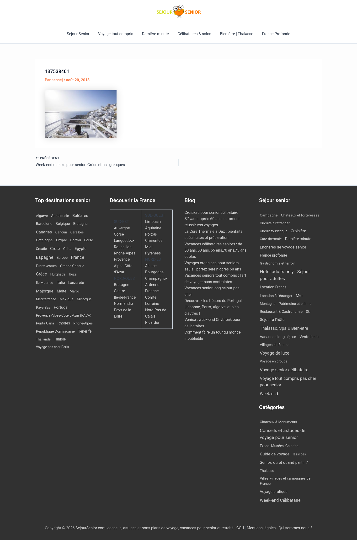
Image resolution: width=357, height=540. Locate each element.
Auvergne (122, 228)
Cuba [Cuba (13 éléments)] (67, 249)
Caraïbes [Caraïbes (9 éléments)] (77, 232)
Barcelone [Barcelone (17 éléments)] (44, 223)
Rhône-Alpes (124, 253)
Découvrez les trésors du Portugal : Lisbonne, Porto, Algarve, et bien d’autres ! (214, 307)
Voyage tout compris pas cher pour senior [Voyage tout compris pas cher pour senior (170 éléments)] (288, 381)
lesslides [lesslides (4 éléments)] (299, 454)
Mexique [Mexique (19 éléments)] (66, 299)
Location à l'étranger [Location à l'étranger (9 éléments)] (276, 296)
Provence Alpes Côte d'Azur (123, 265)
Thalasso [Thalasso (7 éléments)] (267, 471)
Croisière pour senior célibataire (211, 212)
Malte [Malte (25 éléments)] (61, 291)
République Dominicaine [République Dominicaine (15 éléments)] (55, 331)
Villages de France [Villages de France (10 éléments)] (274, 345)
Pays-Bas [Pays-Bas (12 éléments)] (43, 307)
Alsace (151, 266)
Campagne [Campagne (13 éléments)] (269, 215)
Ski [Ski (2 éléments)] (308, 311)
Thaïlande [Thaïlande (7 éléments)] (43, 339)
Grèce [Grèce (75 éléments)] (41, 274)
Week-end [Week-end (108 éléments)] (269, 393)
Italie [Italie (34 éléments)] (60, 282)
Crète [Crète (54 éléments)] (55, 248)
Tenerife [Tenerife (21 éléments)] (85, 331)
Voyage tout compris (117, 34)
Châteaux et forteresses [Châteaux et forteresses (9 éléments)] (300, 215)
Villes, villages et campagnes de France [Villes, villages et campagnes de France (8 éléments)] (285, 481)
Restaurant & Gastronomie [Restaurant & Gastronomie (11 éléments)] (281, 311)
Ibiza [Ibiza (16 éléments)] (72, 274)
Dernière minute (156, 34)
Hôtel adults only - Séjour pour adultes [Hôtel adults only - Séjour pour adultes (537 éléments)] (285, 275)
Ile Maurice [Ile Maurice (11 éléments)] (44, 283)
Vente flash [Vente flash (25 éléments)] (309, 337)
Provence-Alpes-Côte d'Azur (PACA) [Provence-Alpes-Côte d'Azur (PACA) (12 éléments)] (63, 315)
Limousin (153, 221)
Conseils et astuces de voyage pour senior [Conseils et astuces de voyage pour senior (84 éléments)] (282, 434)
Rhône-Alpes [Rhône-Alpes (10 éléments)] (83, 323)
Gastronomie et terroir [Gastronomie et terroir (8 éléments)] (277, 263)
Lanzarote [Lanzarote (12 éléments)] (76, 283)
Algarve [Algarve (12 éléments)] (42, 216)
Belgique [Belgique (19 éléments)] (63, 223)
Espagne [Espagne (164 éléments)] (44, 257)
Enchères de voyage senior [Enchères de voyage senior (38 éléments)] (283, 247)
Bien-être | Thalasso (235, 34)
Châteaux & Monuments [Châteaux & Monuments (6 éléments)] (278, 422)
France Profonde (273, 34)
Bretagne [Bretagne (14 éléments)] (80, 223)
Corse (119, 234)
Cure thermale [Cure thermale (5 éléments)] (271, 239)
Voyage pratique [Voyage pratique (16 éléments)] (274, 491)
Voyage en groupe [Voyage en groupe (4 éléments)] (273, 361)
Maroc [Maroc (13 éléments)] (75, 291)
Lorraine (152, 303)
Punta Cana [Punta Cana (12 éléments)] (45, 323)
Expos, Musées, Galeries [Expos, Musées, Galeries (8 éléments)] (279, 446)
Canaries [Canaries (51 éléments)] (44, 232)
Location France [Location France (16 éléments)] (273, 287)
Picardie (152, 322)
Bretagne (121, 284)
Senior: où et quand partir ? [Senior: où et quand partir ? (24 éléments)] (284, 462)
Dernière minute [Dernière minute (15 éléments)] (298, 239)
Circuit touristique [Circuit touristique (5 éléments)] (273, 231)
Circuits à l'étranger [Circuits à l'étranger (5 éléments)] (275, 223)
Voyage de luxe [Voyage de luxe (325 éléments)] (274, 353)
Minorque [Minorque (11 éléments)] (84, 299)
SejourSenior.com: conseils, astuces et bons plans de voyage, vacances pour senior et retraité (154, 528)
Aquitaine (153, 228)
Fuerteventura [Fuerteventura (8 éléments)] (46, 266)
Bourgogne (154, 272)
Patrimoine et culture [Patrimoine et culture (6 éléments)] (295, 304)
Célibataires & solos (194, 34)
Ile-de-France (125, 297)
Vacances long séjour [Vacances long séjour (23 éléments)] (278, 337)
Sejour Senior (80, 34)
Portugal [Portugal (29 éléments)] (61, 307)
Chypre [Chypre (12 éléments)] (61, 240)
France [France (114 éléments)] (77, 257)
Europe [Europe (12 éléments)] (62, 257)
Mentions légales (261, 528)
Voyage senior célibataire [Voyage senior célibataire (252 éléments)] (284, 369)
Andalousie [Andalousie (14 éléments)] (60, 216)
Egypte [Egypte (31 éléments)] (80, 248)
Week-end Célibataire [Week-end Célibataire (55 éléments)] (280, 500)
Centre (119, 291)
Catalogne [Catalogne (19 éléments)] (44, 240)
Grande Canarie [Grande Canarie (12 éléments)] (72, 266)
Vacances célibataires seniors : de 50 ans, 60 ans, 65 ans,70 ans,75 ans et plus (215, 250)
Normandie (123, 303)
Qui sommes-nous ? (295, 528)
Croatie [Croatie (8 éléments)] (41, 249)
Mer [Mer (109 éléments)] (299, 295)
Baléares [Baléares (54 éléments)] (80, 215)
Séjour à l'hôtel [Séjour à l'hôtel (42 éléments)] (273, 319)
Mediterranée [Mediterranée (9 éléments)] (46, 299)
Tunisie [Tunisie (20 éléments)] (60, 339)
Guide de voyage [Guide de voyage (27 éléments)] (274, 454)
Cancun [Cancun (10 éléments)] (61, 232)
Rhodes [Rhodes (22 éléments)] (64, 323)
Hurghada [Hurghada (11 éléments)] (57, 274)
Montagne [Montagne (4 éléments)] (267, 304)
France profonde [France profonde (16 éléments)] (273, 255)
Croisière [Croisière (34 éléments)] (298, 231)
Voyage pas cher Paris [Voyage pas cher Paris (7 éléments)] (52, 347)
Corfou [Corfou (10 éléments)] (75, 240)
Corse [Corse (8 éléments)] (88, 240)
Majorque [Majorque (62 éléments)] (44, 291)
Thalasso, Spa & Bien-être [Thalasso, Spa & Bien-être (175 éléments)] (284, 328)
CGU (240, 528)
